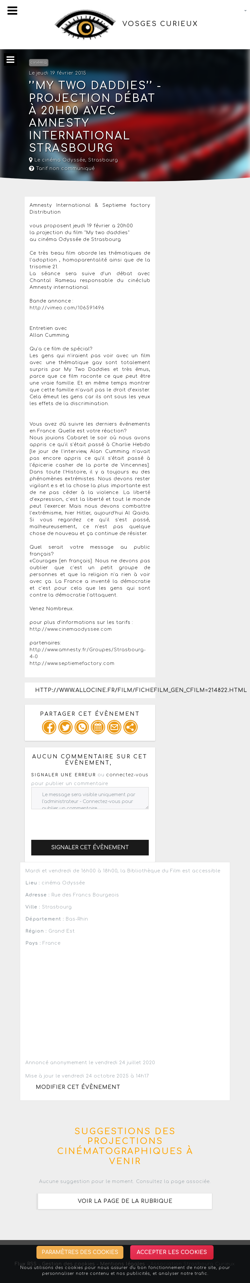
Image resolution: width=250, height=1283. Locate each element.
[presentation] (80, 822)
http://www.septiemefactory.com (72, 663)
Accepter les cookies (172, 1252)
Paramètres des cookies (80, 1252)
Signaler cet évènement (90, 848)
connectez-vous (127, 774)
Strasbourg (103, 160)
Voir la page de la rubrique (125, 1201)
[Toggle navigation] (12, 10)
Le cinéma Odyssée (57, 160)
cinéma (38, 63)
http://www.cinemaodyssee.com (71, 629)
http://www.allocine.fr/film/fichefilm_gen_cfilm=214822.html (95, 690)
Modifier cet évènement (78, 1087)
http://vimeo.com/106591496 (67, 307)
